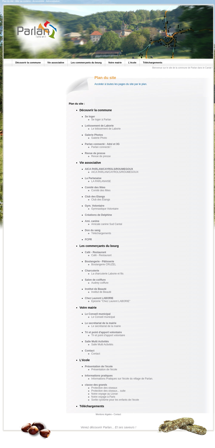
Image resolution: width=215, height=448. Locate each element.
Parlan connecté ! (101, 147)
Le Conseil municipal (97, 313)
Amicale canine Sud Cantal (106, 224)
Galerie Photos (94, 134)
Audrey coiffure (100, 282)
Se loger (90, 116)
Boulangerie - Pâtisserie (99, 261)
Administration (52, 1)
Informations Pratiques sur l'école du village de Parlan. (122, 378)
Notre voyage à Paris (103, 396)
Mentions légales (104, 414)
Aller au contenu (23, 1)
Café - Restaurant (95, 252)
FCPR (88, 239)
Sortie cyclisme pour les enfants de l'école (115, 399)
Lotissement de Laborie (99, 125)
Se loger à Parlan (101, 119)
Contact (89, 350)
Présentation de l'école (99, 366)
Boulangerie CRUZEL (103, 264)
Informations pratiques (99, 375)
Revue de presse (95, 153)
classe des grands (96, 384)
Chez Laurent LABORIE (99, 298)
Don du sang (92, 230)
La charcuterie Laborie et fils (107, 273)
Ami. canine (92, 221)
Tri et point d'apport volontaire (103, 332)
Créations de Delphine (98, 214)
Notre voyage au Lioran (104, 393)
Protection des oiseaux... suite (108, 390)
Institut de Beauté (95, 288)
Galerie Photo (99, 137)
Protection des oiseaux (104, 387)
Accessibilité (38, 1)
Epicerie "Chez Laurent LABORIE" (110, 301)
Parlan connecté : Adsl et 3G (102, 144)
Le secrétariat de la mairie (100, 323)
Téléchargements (101, 233)
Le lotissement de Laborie (106, 128)
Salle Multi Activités (97, 341)
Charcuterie (92, 270)
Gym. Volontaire (94, 205)
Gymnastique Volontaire (104, 208)
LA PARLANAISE (101, 181)
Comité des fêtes (95, 187)
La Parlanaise (93, 178)
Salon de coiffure (95, 279)
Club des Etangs (95, 196)
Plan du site (7, 1)
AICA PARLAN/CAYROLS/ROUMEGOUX (109, 169)
